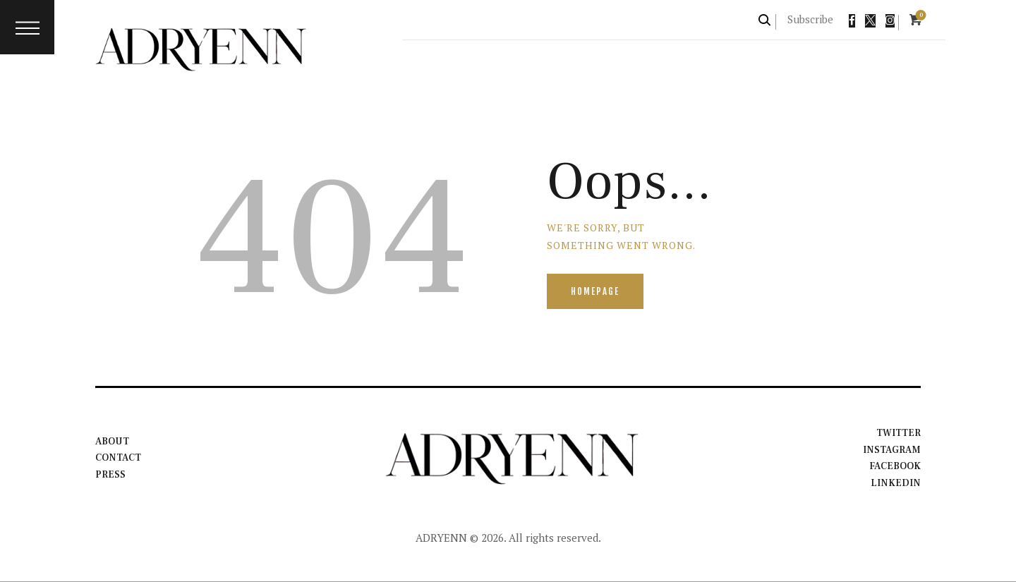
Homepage (596, 291)
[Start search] (765, 20)
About (112, 441)
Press (110, 474)
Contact (119, 458)
